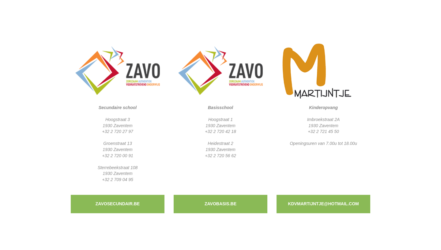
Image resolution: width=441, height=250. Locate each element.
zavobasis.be (220, 203)
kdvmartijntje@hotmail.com (323, 203)
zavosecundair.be (118, 203)
